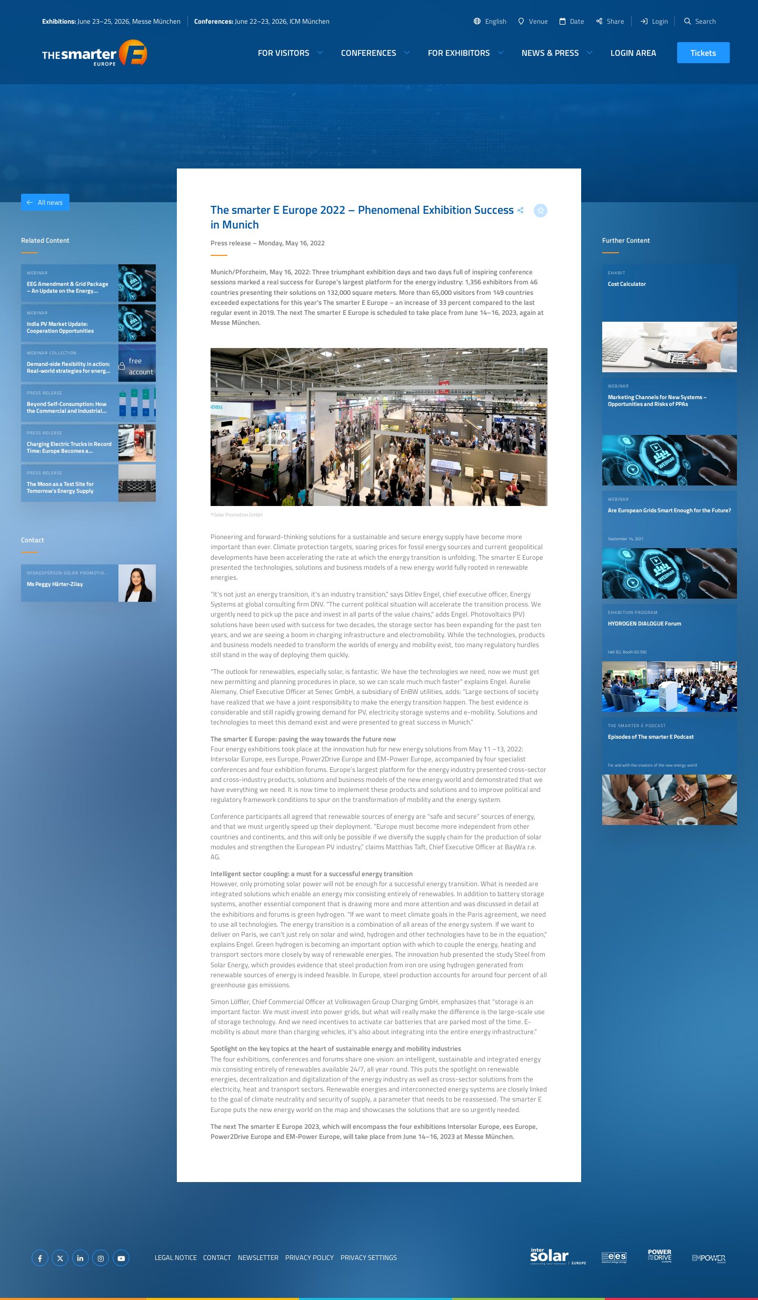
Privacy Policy (309, 1257)
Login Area (633, 52)
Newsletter (258, 1257)
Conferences (368, 52)
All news (42, 202)
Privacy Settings (369, 1257)
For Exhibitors (459, 52)
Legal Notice (176, 1257)
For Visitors (284, 52)
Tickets (703, 52)
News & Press (550, 52)
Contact (217, 1257)
